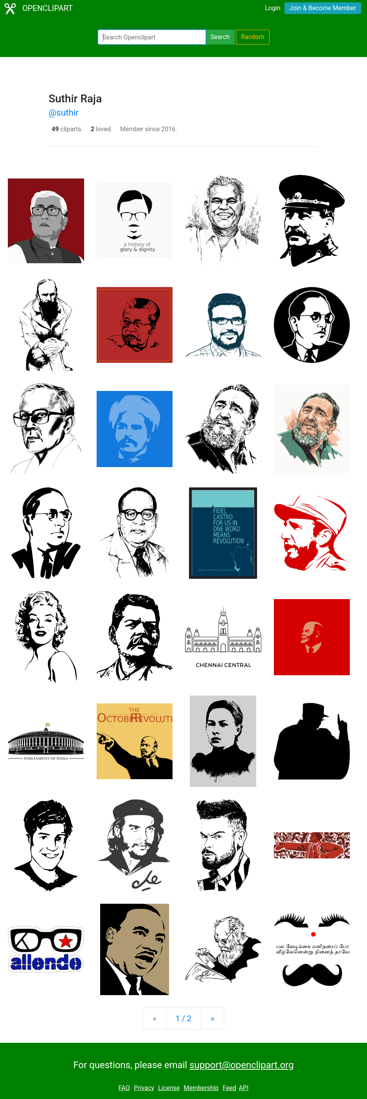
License (169, 1088)
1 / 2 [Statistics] (184, 1018)
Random (252, 37)
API (243, 1088)
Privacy (144, 1088)
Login (272, 8)
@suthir (64, 112)
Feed (229, 1088)
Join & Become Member (323, 8)
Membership (201, 1088)
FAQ (124, 1088)
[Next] (212, 1018)
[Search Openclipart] (152, 37)
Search (220, 37)
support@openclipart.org (241, 1065)
